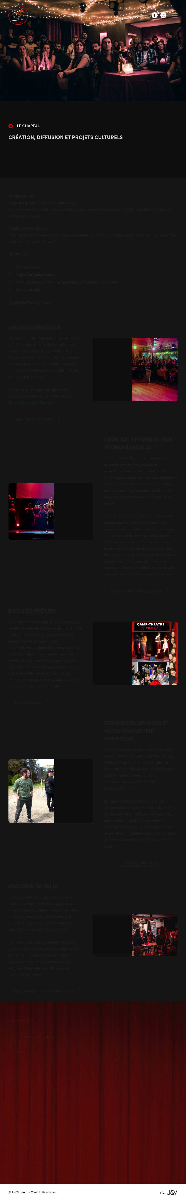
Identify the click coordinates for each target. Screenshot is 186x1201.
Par (169, 1192)
